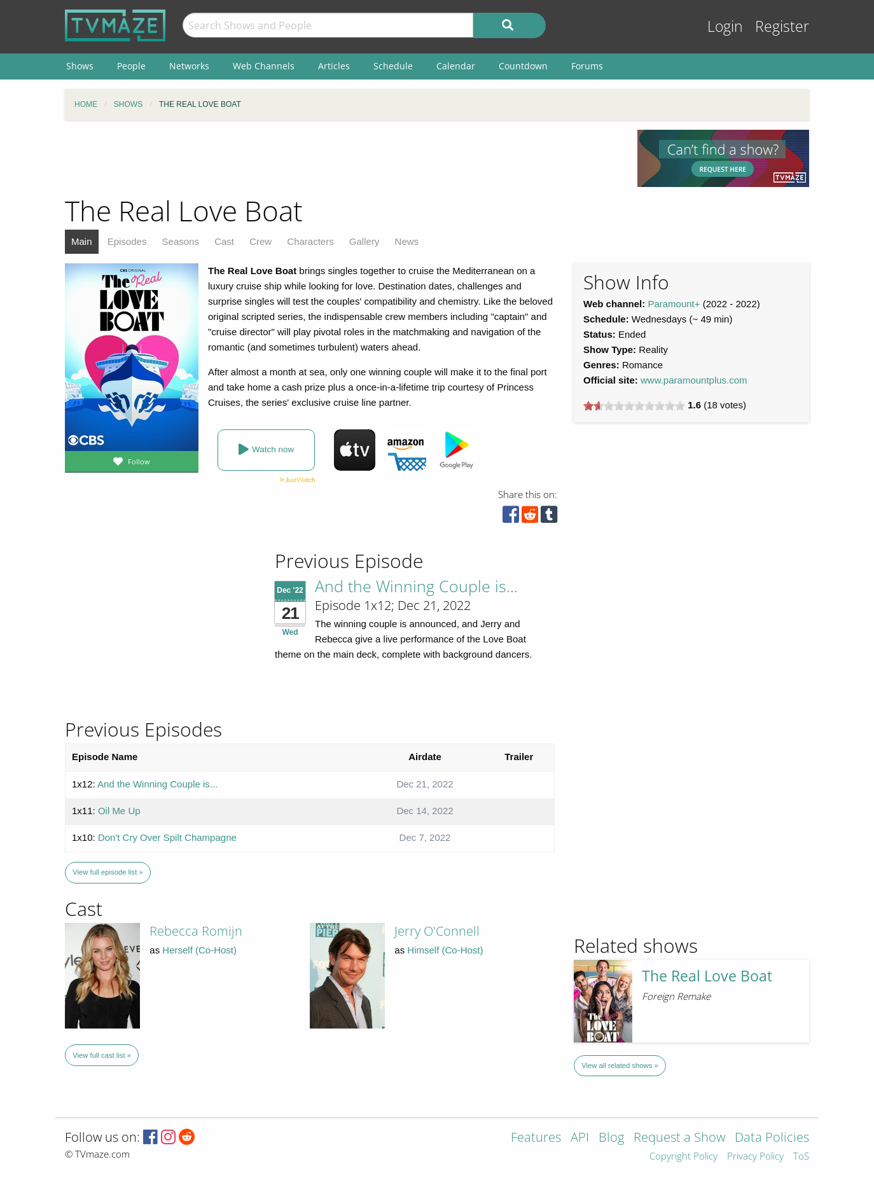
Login (725, 26)
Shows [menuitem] (80, 66)
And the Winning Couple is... (416, 586)
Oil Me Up (119, 810)
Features (536, 1138)
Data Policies (772, 1138)
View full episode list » (107, 872)
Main (81, 241)
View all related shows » (619, 1065)
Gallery (364, 241)
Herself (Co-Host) (199, 950)
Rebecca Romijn (195, 930)
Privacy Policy (755, 1156)
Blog (611, 1138)
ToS (801, 1156)
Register (782, 26)
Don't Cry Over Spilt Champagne (167, 837)
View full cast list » (102, 1055)
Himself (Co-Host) (445, 950)
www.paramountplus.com (694, 380)
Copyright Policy (683, 1156)
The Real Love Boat (707, 976)
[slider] (634, 406)
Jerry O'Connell (437, 930)
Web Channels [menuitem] (264, 66)
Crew (260, 241)
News (407, 241)
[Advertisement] (341, 158)
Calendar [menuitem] (455, 66)
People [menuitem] (131, 66)
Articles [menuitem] (334, 66)
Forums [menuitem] (587, 66)
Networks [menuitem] (189, 66)
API (580, 1138)
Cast (224, 241)
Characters (310, 241)
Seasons (180, 241)
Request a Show (679, 1138)
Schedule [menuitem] (393, 66)
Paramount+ (674, 303)
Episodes (127, 241)
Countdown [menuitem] (523, 66)
